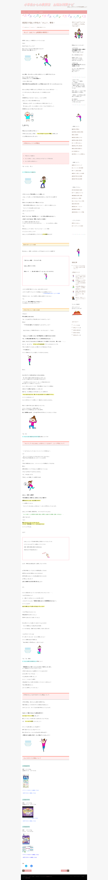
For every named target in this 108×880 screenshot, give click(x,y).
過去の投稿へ (28, 870)
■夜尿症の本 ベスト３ (77, 206)
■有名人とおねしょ (76, 223)
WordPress (48, 876)
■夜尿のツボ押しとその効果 (78, 173)
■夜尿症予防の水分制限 (77, 176)
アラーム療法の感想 (76, 170)
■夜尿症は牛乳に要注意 (77, 145)
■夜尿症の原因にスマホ (77, 137)
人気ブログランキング (75, 315)
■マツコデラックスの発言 (77, 226)
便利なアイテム (43, 27)
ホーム (23, 12)
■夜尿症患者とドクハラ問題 (78, 212)
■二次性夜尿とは (75, 151)
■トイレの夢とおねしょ (77, 143)
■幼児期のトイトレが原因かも (78, 154)
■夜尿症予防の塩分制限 (77, 179)
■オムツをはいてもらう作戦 (78, 201)
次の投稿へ (64, 870)
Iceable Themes (27, 877)
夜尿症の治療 (76, 332)
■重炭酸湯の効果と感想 (77, 195)
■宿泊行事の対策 (75, 203)
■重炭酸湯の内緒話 (76, 209)
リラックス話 (76, 325)
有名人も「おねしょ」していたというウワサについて (80, 299)
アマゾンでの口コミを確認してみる (31, 790)
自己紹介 (41, 12)
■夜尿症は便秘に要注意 (77, 140)
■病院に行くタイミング (77, 165)
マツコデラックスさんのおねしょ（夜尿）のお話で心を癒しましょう (79, 267)
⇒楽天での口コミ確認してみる (29, 793)
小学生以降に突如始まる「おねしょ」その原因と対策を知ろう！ (80, 288)
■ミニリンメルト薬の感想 (77, 167)
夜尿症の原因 (76, 330)
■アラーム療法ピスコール (77, 192)
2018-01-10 (26, 27)
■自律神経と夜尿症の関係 (77, 132)
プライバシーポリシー (32, 12)
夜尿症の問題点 (75, 129)
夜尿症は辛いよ (76, 335)
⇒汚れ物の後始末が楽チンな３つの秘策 (51, 293)
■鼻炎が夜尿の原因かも (77, 148)
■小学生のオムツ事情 (76, 198)
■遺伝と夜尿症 (75, 134)
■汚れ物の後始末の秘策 (77, 190)
